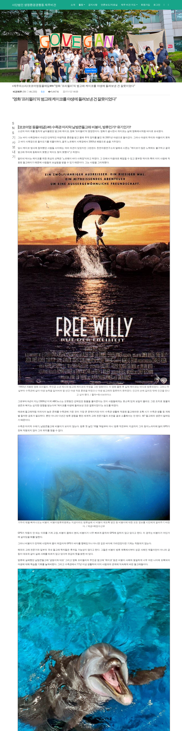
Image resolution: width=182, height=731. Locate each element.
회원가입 (145, 4)
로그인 (156, 4)
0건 (43, 91)
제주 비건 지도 (128, 4)
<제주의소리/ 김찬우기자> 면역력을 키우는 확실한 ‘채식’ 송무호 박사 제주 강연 (61, 700)
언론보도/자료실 (109, 4)
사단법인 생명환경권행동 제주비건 (34, 5)
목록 (164, 695)
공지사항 (92, 4)
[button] (13, 46)
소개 (73, 4)
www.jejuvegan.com (97, 670)
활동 (81, 4)
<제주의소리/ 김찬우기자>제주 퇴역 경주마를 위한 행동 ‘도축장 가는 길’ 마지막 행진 (63, 705)
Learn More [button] (91, 70)
